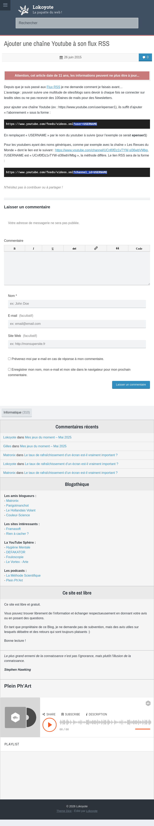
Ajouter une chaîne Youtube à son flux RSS (56, 43)
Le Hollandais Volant (20, 516)
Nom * (12, 302)
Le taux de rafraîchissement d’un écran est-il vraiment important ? (71, 461)
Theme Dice (64, 817)
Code (139, 248)
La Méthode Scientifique (23, 582)
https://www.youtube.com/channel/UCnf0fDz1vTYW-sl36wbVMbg (101, 150)
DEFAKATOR (15, 558)
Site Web (14, 342)
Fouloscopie (14, 563)
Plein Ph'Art (14, 586)
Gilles (7, 452)
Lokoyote (43, 7)
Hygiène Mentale (18, 553)
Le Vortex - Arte (17, 568)
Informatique (17, 419)
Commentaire (13, 240)
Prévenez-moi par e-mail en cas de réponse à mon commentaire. (56, 365)
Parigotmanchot (17, 512)
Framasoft (13, 535)
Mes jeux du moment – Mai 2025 (48, 443)
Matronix (9, 461)
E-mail (12, 322)
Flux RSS (53, 87)
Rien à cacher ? (17, 540)
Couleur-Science (18, 521)
